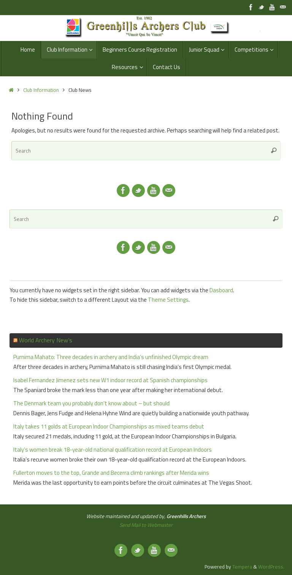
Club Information (41, 90)
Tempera (242, 566)
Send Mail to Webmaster (146, 525)
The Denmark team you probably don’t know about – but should (91, 403)
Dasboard (221, 290)
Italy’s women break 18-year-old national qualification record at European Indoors (112, 449)
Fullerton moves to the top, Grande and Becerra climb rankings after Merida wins (111, 472)
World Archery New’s (45, 340)
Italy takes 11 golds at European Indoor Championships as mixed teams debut (108, 426)
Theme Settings (168, 299)
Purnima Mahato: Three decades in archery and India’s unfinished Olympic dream (110, 357)
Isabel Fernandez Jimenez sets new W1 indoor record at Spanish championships (110, 380)
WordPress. (271, 566)
